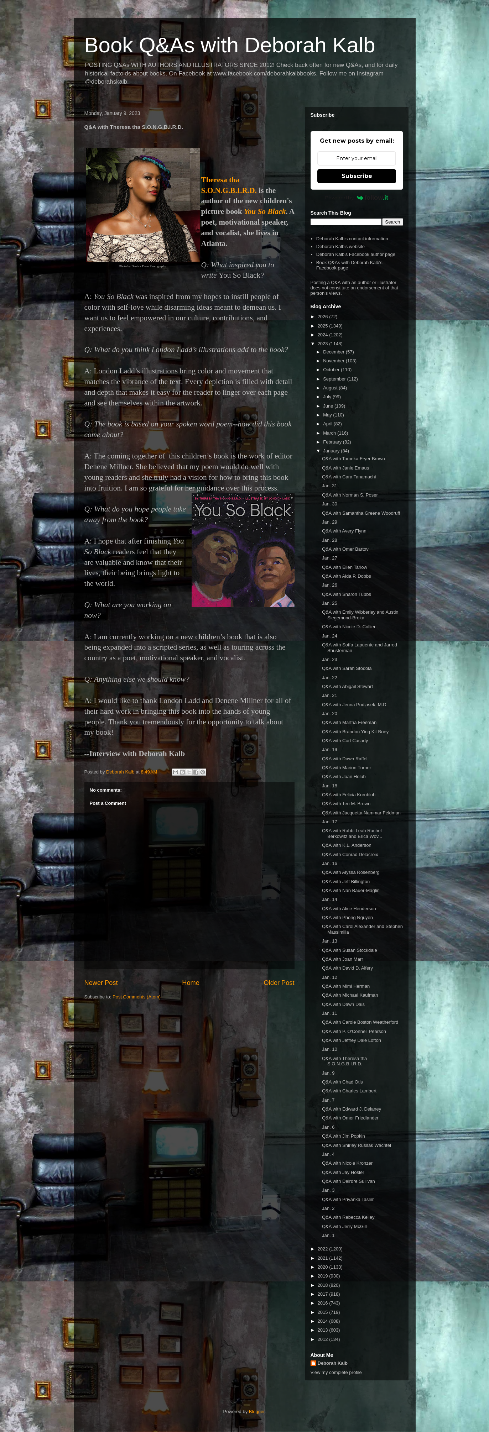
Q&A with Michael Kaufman (350, 995)
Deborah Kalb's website (340, 246)
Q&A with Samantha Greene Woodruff (361, 513)
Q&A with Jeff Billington (346, 881)
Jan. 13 (329, 941)
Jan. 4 (328, 1154)
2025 (323, 326)
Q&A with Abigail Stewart (347, 686)
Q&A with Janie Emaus (345, 468)
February (333, 442)
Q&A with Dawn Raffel (345, 758)
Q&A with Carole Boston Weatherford (360, 1022)
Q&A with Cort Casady (345, 740)
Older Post (279, 982)
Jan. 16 (329, 863)
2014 (323, 1321)
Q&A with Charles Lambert (349, 1090)
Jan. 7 (328, 1100)
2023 (323, 343)
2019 (323, 1276)
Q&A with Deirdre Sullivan (348, 1181)
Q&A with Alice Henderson (349, 908)
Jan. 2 (328, 1208)
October (332, 369)
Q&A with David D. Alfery (347, 968)
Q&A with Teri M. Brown (346, 803)
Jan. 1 (328, 1235)
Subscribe (357, 176)
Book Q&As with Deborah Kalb (229, 45)
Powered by (356, 197)
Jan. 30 (329, 504)
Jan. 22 (329, 677)
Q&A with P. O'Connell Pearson (354, 1031)
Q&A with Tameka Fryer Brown (353, 458)
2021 (323, 1258)
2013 (323, 1330)
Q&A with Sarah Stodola (346, 668)
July (328, 396)
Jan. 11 (329, 1013)
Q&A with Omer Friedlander (350, 1118)
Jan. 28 (329, 540)
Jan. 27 (329, 558)
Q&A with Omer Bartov (345, 549)
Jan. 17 (329, 821)
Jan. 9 (328, 1073)
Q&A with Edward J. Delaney (351, 1109)
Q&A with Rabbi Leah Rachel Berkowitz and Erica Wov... (352, 833)
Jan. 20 (329, 713)
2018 (323, 1285)
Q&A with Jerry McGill (344, 1226)
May (328, 415)
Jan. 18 (329, 785)
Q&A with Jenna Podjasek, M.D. (354, 704)
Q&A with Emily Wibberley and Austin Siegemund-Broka (360, 614)
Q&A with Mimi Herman (346, 986)
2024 (323, 334)
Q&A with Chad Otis (342, 1082)
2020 (323, 1267)
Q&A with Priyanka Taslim (348, 1199)
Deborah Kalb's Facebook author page (355, 254)
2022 (323, 1249)
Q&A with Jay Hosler (343, 1172)
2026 (323, 316)
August (331, 387)
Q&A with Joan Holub (344, 776)
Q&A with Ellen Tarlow (344, 567)
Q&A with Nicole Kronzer (347, 1163)
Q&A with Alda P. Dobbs (346, 576)
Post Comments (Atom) (137, 997)
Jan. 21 (329, 695)
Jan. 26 (329, 585)
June (328, 406)
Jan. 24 (329, 636)
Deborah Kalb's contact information (352, 238)
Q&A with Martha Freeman (349, 722)
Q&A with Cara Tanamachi (349, 476)
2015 (323, 1312)
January (332, 450)
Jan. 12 (329, 977)
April (328, 423)
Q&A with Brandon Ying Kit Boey (355, 731)
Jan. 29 (329, 522)
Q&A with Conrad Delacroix (350, 854)
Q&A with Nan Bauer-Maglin (351, 890)
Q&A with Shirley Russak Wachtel (356, 1145)
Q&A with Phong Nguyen (347, 917)
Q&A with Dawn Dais (343, 1004)
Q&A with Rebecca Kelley (348, 1217)
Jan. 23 (329, 659)
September (335, 379)
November (334, 360)
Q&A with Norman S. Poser (350, 495)
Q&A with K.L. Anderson (346, 845)
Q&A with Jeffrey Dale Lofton (351, 1040)
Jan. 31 (329, 485)
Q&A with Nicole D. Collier (348, 626)
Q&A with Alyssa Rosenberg (351, 872)
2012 (323, 1339)
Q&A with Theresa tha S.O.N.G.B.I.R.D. (344, 1061)
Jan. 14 (329, 899)
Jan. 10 (329, 1049)
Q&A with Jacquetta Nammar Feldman (361, 812)
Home (190, 982)
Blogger (257, 1411)
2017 (323, 1294)
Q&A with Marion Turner (346, 767)
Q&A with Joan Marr (342, 959)
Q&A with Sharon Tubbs (346, 594)
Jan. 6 (328, 1127)
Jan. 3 (328, 1190)
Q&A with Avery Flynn (344, 531)
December (334, 352)
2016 (323, 1303)
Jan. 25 (329, 603)
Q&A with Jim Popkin (343, 1136)
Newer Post (101, 982)
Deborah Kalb (333, 1363)
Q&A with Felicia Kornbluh (348, 794)
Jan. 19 (329, 749)
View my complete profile (336, 1372)
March (330, 433)
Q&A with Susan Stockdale (349, 950)
